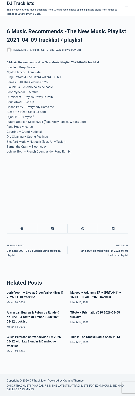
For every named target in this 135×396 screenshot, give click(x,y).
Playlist (76, 50)
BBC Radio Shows (60, 50)
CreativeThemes (73, 380)
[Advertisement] (38, 185)
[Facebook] (22, 229)
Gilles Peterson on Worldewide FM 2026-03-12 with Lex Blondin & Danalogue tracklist (34, 341)
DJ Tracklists (20, 3)
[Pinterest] (83, 229)
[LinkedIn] (113, 229)
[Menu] (126, 8)
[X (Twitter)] (52, 229)
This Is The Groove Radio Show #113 (95, 337)
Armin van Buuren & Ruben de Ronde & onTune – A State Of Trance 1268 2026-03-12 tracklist (34, 317)
